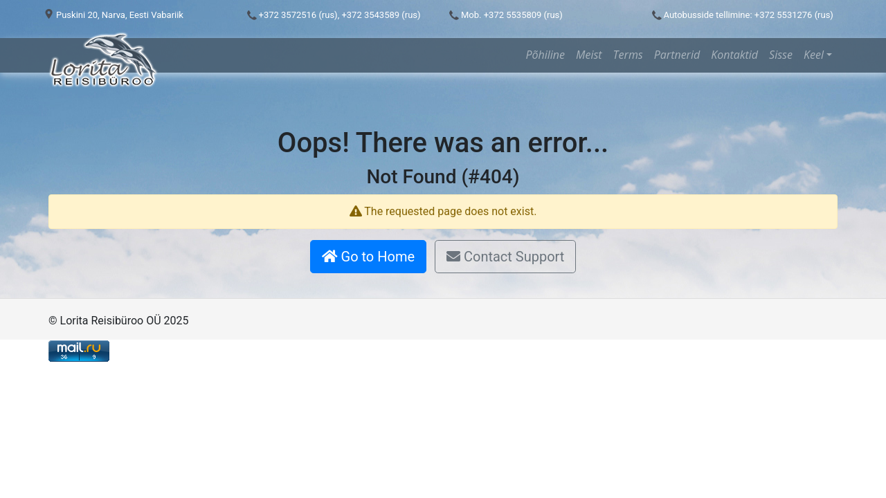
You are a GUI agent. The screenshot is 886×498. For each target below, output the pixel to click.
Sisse (781, 54)
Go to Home (368, 256)
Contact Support (505, 256)
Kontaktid (734, 54)
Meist (589, 54)
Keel (814, 54)
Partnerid (677, 54)
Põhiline (545, 54)
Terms (628, 54)
